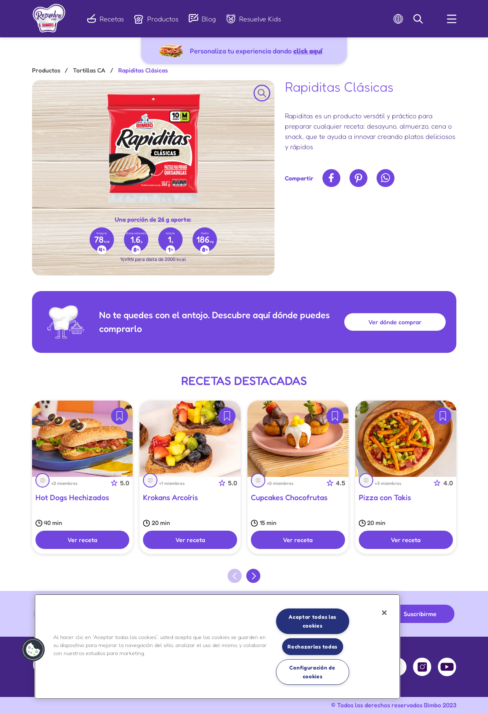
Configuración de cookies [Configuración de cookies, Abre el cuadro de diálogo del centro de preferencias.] (312, 671)
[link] (49, 16)
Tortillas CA (89, 70)
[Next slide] (253, 576)
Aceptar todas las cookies (312, 620)
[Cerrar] (384, 612)
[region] (217, 646)
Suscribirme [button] (420, 614)
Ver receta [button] (82, 540)
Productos (46, 70)
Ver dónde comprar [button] (395, 322)
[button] (33, 649)
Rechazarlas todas (312, 646)
